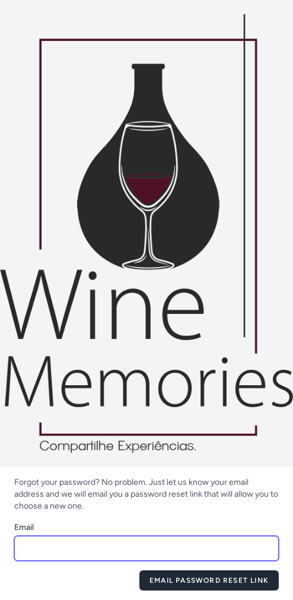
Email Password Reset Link (209, 580)
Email (24, 527)
